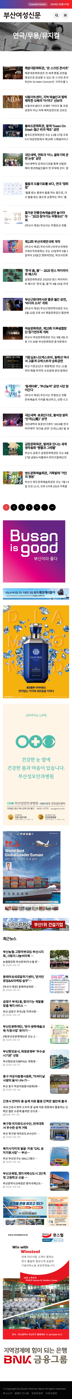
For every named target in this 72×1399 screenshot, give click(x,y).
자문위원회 (51, 1393)
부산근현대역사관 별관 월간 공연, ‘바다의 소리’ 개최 (45, 301)
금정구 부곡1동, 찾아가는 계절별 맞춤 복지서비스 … (23, 1004)
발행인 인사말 (22, 1393)
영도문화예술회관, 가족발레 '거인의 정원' (45, 475)
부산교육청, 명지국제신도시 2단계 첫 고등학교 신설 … (24, 1175)
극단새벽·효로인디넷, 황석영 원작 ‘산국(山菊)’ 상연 (46, 417)
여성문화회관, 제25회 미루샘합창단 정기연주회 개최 (47, 330)
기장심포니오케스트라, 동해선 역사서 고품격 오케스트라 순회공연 (47, 359)
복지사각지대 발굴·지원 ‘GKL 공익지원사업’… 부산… (23, 1151)
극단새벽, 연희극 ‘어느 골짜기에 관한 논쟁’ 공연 (46, 157)
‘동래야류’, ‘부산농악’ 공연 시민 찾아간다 (46, 388)
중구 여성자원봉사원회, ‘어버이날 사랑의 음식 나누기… (24, 1078)
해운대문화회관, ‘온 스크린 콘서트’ (46, 68)
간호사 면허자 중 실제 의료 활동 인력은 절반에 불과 (35, 1101)
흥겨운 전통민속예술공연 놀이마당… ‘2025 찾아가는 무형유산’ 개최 (46, 216)
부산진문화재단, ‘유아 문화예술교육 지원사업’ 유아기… (24, 1029)
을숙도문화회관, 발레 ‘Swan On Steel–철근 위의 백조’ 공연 (45, 128)
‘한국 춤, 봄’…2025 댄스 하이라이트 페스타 (46, 272)
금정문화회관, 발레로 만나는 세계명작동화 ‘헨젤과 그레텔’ (45, 446)
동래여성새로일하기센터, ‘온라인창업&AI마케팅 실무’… (23, 979)
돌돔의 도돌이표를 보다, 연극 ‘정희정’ (46, 185)
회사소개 (7, 1393)
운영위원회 (37, 1393)
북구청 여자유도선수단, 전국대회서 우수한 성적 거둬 (23, 1126)
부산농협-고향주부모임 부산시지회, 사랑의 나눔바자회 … (23, 954)
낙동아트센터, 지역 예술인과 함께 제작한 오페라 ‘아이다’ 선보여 (45, 99)
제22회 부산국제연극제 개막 (42, 242)
